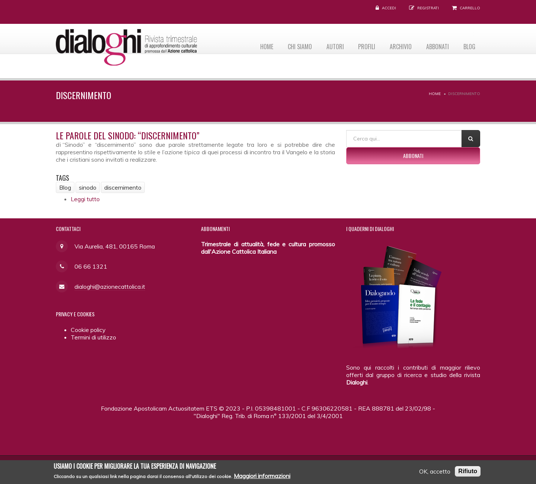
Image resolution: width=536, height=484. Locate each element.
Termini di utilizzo (93, 337)
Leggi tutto (85, 199)
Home (256, 45)
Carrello (470, 8)
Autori (328, 45)
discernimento (122, 187)
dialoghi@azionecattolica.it (109, 286)
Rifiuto (467, 472)
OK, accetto (434, 472)
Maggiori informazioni (262, 476)
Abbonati (435, 45)
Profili (361, 45)
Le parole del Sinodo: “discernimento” (128, 135)
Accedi (389, 8)
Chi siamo (291, 45)
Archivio (397, 45)
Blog (469, 45)
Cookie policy (88, 329)
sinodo (87, 187)
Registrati (428, 8)
